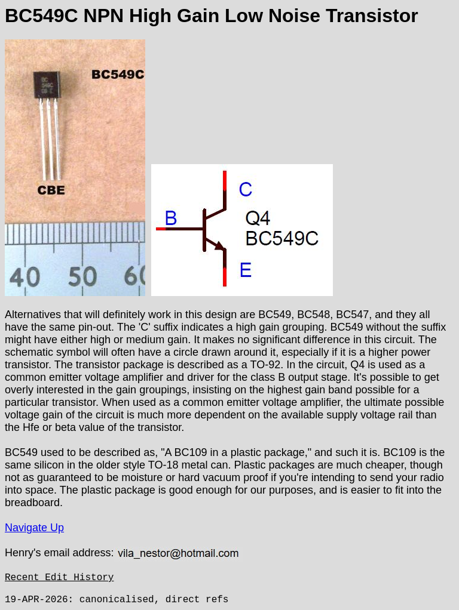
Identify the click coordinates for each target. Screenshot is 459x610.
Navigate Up (34, 528)
